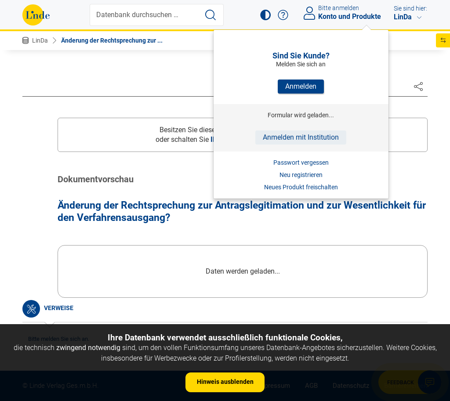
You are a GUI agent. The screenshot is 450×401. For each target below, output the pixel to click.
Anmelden (300, 86)
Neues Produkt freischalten (301, 187)
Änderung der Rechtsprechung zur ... (112, 40)
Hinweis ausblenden (225, 381)
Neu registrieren (301, 174)
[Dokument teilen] (418, 86)
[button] (265, 15)
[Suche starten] (210, 14)
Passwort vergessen (301, 162)
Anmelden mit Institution (301, 137)
